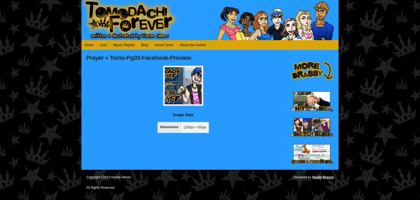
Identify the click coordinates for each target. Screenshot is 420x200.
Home (89, 45)
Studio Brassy (323, 177)
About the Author (193, 45)
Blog (144, 45)
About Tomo (164, 45)
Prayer (95, 57)
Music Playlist (123, 45)
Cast (103, 45)
